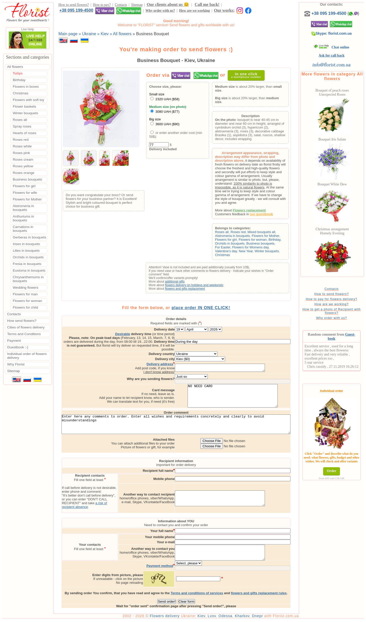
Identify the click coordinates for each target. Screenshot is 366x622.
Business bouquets (267, 245)
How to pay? (102, 5)
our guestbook (268, 215)
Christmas (229, 256)
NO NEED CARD (254, 392)
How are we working (108, 12)
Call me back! (207, 5)
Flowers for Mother (272, 237)
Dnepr (271, 617)
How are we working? (340, 309)
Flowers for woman (260, 241)
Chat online (340, 52)
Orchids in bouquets (237, 245)
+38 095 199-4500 (241, 5)
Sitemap (137, 5)
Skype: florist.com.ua (340, 38)
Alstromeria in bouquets (239, 237)
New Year (253, 252)
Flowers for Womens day (257, 248)
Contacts (121, 5)
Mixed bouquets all (268, 233)
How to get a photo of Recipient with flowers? (339, 316)
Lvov (226, 617)
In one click (249, 76)
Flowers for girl (233, 241)
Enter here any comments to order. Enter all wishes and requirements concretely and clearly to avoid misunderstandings (183, 424)
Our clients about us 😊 (168, 5)
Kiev (216, 617)
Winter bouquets (274, 252)
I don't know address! (180, 366)
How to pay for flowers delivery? (339, 304)
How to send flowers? (73, 5)
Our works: (138, 11)
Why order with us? (74, 12)
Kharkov (256, 617)
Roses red (245, 233)
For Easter (229, 248)
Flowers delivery (179, 617)
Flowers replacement (256, 211)
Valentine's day (233, 252)
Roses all (229, 233)
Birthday (281, 241)
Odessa (240, 617)
